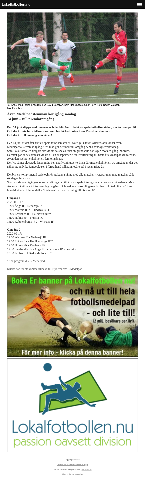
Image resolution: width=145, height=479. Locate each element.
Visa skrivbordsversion (72, 474)
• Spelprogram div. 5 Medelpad (26, 261)
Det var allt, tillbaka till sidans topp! (72, 464)
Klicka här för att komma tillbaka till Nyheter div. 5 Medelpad (44, 269)
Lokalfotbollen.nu (16, 4)
